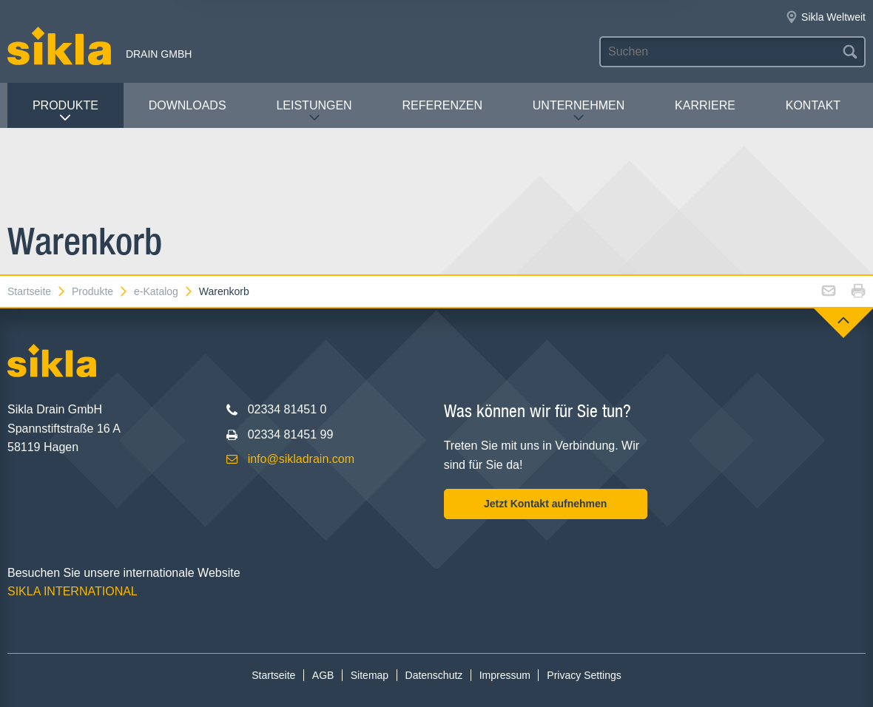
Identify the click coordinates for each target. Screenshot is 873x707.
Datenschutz (434, 675)
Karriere (705, 105)
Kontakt (813, 105)
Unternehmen (578, 111)
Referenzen (442, 105)
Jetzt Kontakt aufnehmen (545, 504)
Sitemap (369, 675)
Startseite (37, 291)
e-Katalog (164, 291)
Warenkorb (224, 291)
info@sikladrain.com (301, 459)
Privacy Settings (584, 675)
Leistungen (313, 111)
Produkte (65, 111)
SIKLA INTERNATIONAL (72, 591)
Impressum (504, 675)
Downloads (187, 105)
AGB (323, 675)
